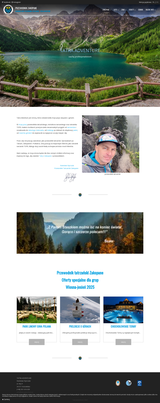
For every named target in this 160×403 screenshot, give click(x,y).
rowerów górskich (25, 133)
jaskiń (75, 130)
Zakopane (48, 156)
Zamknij (6, 399)
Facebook (6, 2)
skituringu (31, 130)
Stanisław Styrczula (69, 165)
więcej (36, 342)
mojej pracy (23, 124)
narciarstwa (71, 127)
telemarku (40, 130)
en (157, 2)
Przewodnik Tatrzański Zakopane (66, 168)
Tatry (41, 156)
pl (153, 2)
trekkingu (50, 130)
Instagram (16, 2)
